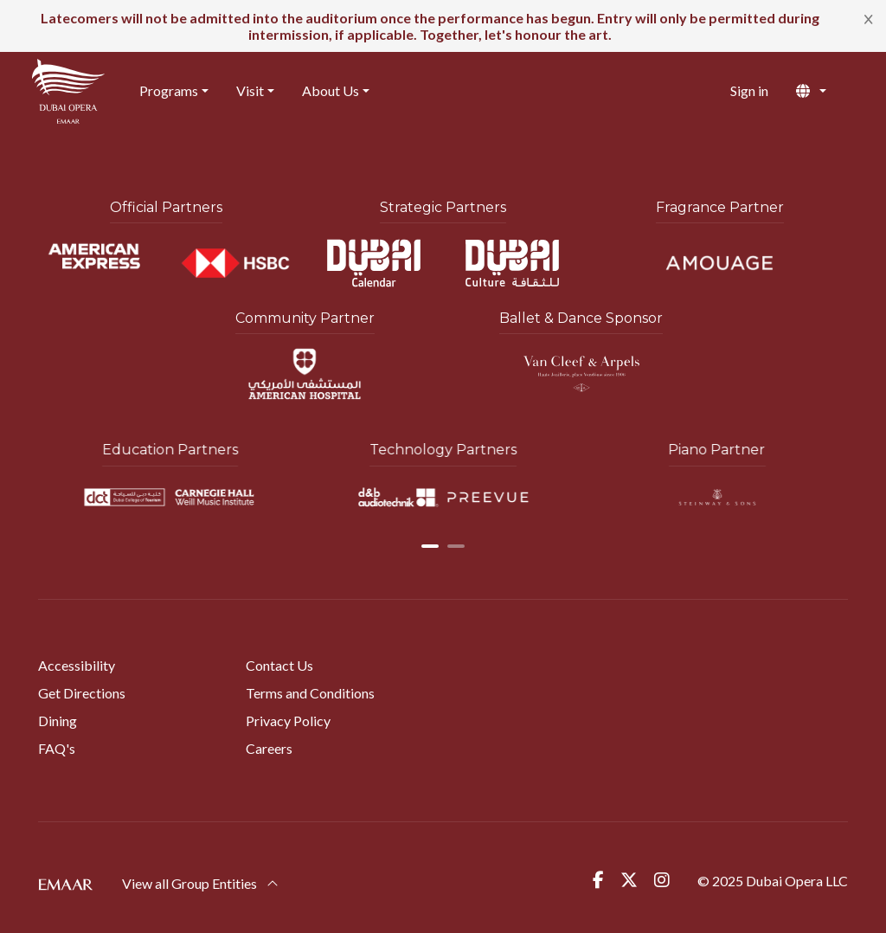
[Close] (868, 18)
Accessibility (76, 665)
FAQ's (56, 748)
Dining (57, 720)
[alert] (443, 26)
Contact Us (279, 665)
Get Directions (81, 693)
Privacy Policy (288, 720)
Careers (269, 748)
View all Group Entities (200, 883)
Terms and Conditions (310, 693)
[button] (825, 91)
